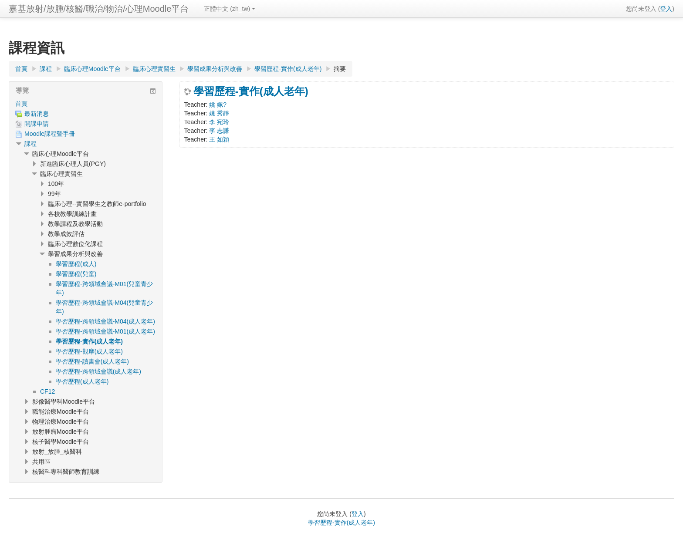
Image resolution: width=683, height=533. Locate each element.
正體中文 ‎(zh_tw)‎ (229, 8)
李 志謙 (219, 130)
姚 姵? (218, 104)
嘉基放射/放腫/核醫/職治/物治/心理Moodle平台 (99, 8)
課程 (30, 143)
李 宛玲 (219, 121)
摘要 (340, 68)
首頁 (21, 103)
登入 (666, 8)
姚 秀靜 (219, 113)
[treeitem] (85, 103)
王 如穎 (219, 139)
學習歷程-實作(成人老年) (250, 91)
